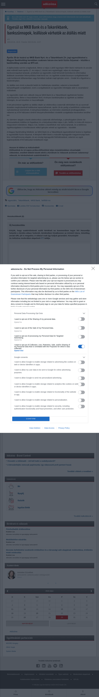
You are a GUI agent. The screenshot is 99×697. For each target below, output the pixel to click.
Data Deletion (34, 428)
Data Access (49, 428)
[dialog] (49, 348)
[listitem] (49, 313)
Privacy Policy (64, 428)
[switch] (81, 319)
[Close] (94, 269)
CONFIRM (31, 419)
